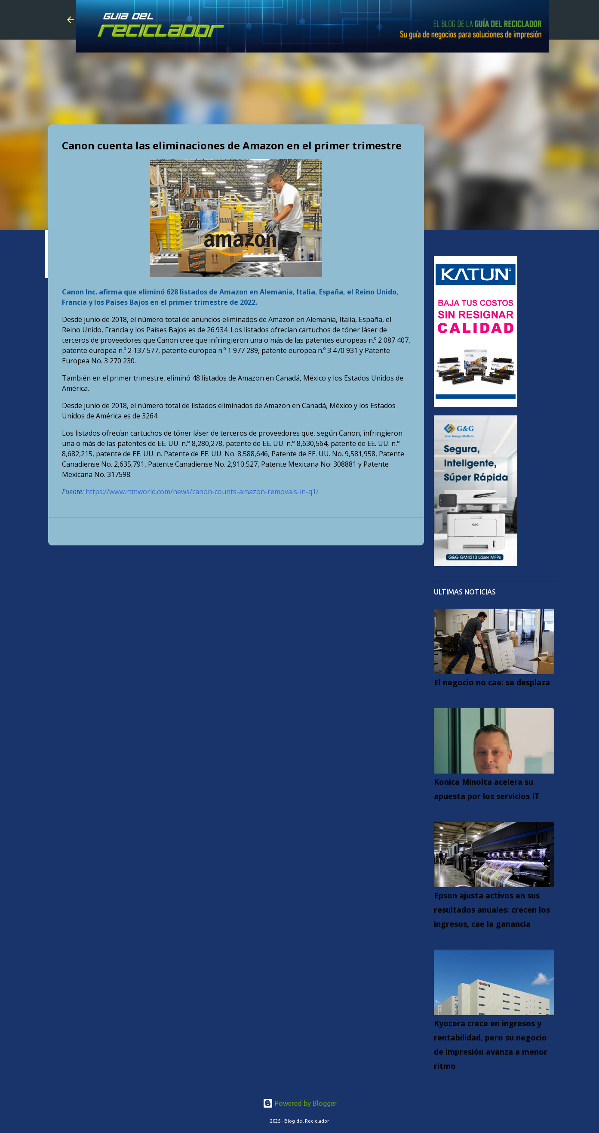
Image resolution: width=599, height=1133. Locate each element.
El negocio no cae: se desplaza (492, 682)
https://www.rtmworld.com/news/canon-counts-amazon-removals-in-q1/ (202, 491)
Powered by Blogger (300, 1103)
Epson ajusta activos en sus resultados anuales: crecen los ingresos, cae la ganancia (492, 909)
